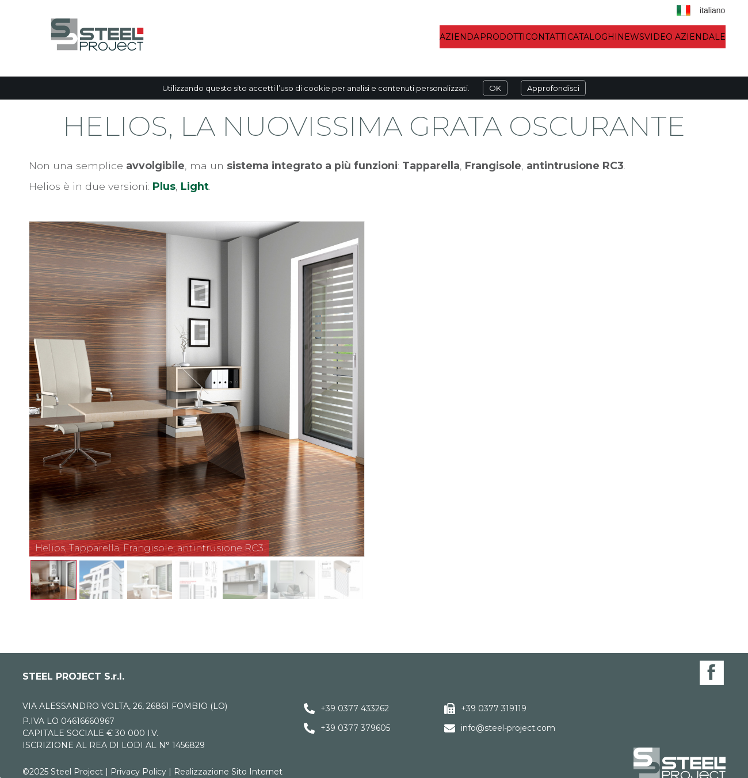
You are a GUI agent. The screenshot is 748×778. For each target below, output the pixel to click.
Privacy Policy (138, 771)
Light (195, 186)
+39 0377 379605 (355, 728)
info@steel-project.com (508, 728)
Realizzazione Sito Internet (228, 771)
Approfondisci (553, 88)
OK (495, 88)
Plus (163, 186)
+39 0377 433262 (354, 708)
